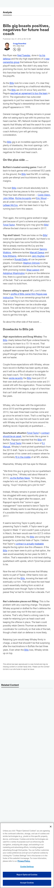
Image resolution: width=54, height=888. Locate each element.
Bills (12, 83)
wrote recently (16, 378)
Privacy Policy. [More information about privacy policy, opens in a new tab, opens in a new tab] (24, 861)
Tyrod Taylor (9, 224)
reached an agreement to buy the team (29, 93)
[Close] (51, 826)
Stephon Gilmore (31, 263)
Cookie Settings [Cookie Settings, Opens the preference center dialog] (27, 866)
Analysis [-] (7, 12)
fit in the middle (23, 457)
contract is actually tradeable (29, 543)
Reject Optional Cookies (27, 874)
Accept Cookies (27, 883)
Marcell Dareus (37, 252)
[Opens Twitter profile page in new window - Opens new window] (14, 49)
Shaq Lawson (32, 269)
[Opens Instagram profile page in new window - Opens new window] (19, 49)
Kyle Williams (9, 256)
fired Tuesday (23, 55)
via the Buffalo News (20, 478)
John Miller (8, 198)
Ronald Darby (21, 259)
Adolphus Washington (14, 273)
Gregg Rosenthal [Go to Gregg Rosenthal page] (19, 43)
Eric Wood (41, 198)
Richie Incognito (23, 198)
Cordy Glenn (44, 194)
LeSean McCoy (10, 205)
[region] (27, 855)
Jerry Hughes (38, 256)
